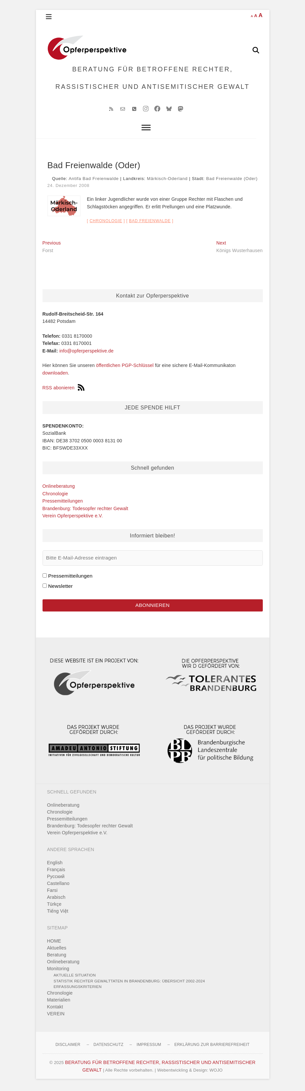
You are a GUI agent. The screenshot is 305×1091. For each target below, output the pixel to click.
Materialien (59, 1002)
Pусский (56, 879)
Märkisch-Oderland (167, 180)
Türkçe (54, 906)
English (55, 865)
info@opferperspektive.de (86, 352)
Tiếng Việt (58, 913)
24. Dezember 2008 (68, 187)
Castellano (58, 886)
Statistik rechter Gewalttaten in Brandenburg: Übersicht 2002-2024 (129, 983)
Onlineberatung (59, 488)
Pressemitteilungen (63, 503)
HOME (54, 943)
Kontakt (55, 1009)
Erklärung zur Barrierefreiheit (212, 1047)
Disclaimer (67, 1047)
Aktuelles (57, 950)
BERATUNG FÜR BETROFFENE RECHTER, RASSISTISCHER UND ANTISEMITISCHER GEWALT (152, 79)
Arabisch (56, 899)
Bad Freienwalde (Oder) (232, 180)
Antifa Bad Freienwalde (94, 180)
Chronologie (106, 223)
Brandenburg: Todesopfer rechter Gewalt (85, 510)
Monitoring (58, 971)
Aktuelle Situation (75, 977)
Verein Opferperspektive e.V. (73, 518)
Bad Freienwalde (149, 223)
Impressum (149, 1047)
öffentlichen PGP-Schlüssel (125, 367)
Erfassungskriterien (78, 989)
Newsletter (60, 588)
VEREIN (56, 1016)
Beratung (56, 957)
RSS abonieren (64, 389)
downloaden (55, 374)
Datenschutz (109, 1047)
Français (56, 872)
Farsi (52, 893)
